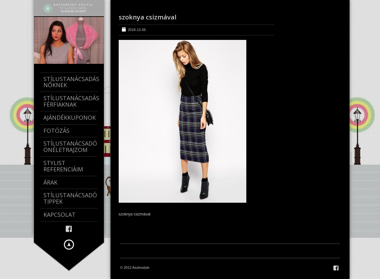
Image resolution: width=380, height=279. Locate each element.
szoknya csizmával (147, 17)
